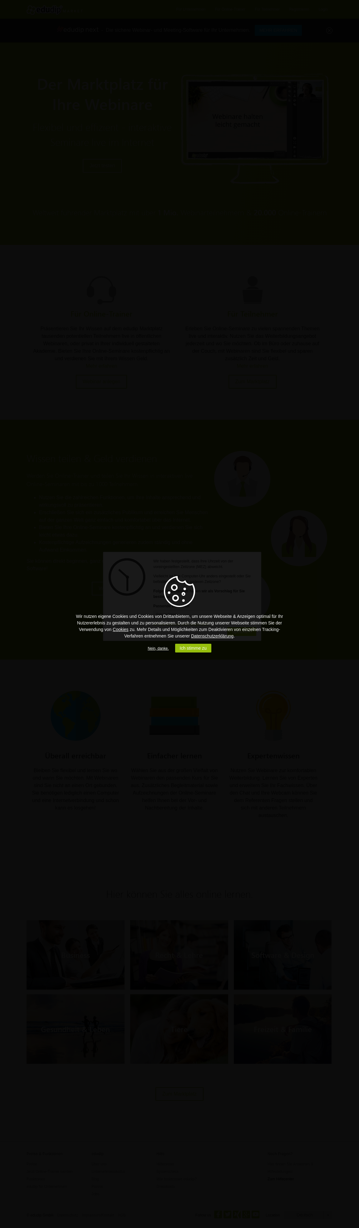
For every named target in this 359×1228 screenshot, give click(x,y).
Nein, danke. (158, 648)
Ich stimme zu (193, 648)
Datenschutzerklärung (212, 635)
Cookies (121, 629)
